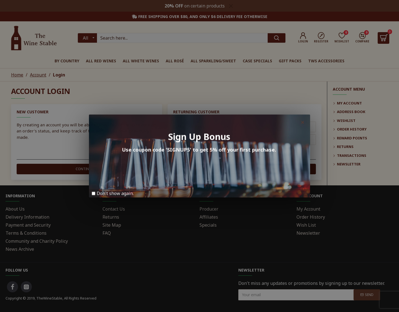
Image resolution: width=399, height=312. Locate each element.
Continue (84, 169)
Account (38, 75)
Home (17, 75)
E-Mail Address (188, 127)
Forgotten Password (194, 151)
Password (183, 140)
